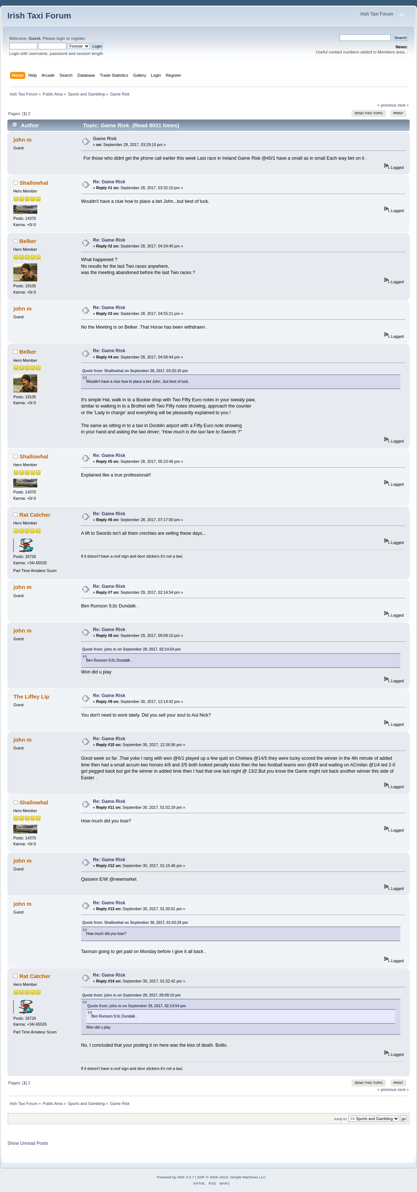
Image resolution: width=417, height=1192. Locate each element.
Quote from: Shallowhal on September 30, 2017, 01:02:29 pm (135, 923)
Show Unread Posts (27, 1143)
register (78, 38)
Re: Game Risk (109, 181)
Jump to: (340, 1119)
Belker (28, 241)
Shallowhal (34, 183)
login (60, 38)
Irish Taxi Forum (39, 15)
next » (403, 105)
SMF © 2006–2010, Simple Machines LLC (231, 1177)
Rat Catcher (35, 515)
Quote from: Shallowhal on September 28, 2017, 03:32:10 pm (135, 371)
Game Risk (105, 138)
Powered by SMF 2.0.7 (175, 1177)
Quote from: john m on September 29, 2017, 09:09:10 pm (131, 995)
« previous (386, 105)
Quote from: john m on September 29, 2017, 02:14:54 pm (131, 649)
